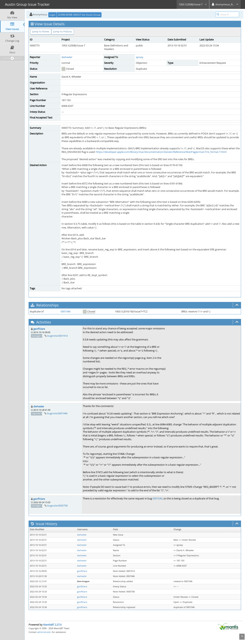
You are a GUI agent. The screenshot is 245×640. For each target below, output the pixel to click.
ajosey (139, 57)
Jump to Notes (40, 31)
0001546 (65, 311)
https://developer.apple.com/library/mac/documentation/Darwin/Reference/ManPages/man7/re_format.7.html (161, 152)
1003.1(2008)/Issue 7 (193, 4)
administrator (44, 632)
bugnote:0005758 (57, 505)
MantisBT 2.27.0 (52, 624)
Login (52, 14)
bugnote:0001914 (57, 335)
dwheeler (66, 57)
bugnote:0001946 (57, 413)
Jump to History (62, 31)
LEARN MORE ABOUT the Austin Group (79, 14)
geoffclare (39, 329)
